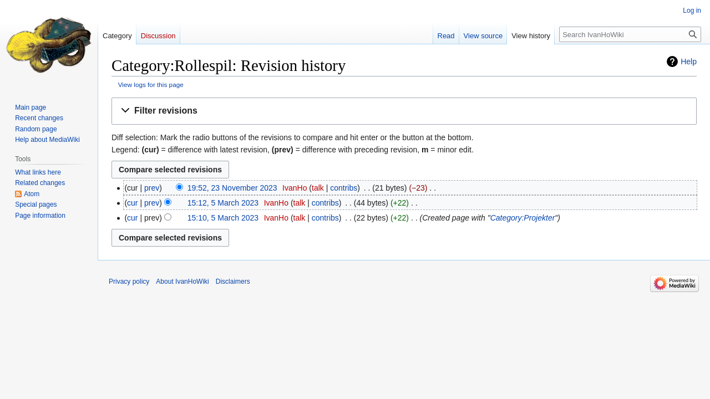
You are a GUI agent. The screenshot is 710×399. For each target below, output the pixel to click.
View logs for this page (151, 84)
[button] (404, 111)
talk (318, 187)
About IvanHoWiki (182, 281)
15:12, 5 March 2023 (222, 202)
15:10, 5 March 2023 (222, 217)
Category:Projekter (522, 217)
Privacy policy (129, 281)
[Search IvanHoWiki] (630, 34)
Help (689, 61)
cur (132, 202)
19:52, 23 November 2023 (232, 187)
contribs (343, 187)
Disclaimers (233, 281)
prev (151, 187)
